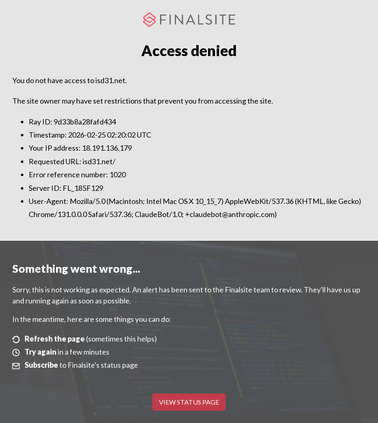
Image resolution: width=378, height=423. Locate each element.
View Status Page (189, 402)
